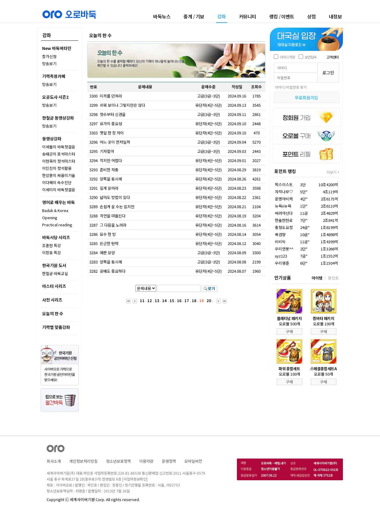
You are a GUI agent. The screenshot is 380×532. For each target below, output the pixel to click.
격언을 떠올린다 (113, 216)
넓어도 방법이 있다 (115, 197)
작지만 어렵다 (111, 160)
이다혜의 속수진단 (57, 182)
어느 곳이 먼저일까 (115, 142)
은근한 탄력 (109, 243)
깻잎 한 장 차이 (112, 133)
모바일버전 (193, 461)
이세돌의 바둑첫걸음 (58, 147)
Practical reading (57, 224)
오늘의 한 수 (52, 313)
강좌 (221, 17)
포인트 (333, 278)
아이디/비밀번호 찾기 (291, 87)
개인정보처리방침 (83, 461)
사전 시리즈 (52, 300)
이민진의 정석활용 (57, 168)
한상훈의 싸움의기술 (58, 175)
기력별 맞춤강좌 (56, 327)
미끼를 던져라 (111, 96)
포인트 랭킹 (285, 171)
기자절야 (107, 151)
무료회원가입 (306, 98)
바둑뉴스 (161, 16)
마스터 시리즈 (54, 286)
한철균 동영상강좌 (58, 118)
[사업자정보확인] (135, 478)
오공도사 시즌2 (55, 97)
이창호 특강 (51, 252)
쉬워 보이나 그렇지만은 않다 (122, 105)
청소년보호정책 (118, 461)
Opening (49, 217)
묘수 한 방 (108, 234)
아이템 (317, 278)
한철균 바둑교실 (55, 273)
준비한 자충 (109, 169)
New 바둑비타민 (56, 48)
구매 (289, 331)
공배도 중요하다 (113, 271)
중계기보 (193, 16)
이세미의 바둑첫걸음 (58, 189)
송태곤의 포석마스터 (58, 154)
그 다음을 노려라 (113, 225)
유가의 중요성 (111, 123)
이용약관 (146, 461)
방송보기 (49, 63)
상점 (311, 16)
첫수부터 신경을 (113, 114)
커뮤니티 (247, 16)
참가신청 (49, 56)
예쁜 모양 (107, 252)
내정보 (335, 16)
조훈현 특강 (51, 245)
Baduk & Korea (55, 210)
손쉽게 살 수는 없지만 (117, 206)
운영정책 (169, 461)
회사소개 (54, 461)
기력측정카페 (53, 76)
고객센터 (332, 56)
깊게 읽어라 (109, 188)
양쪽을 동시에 (111, 179)
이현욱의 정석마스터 (58, 161)
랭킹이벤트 (281, 16)
